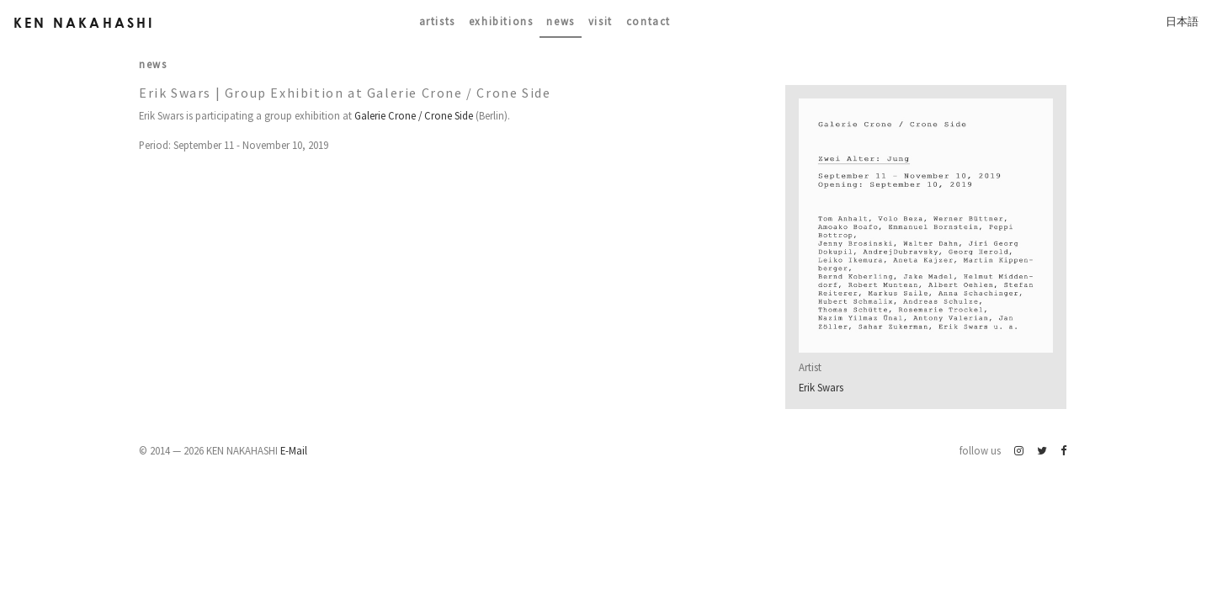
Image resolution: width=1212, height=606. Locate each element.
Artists (437, 21)
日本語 (1182, 21)
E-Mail (293, 450)
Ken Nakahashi (84, 22)
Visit (600, 21)
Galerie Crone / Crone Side (413, 115)
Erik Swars (821, 387)
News (560, 21)
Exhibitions (501, 21)
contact (648, 21)
